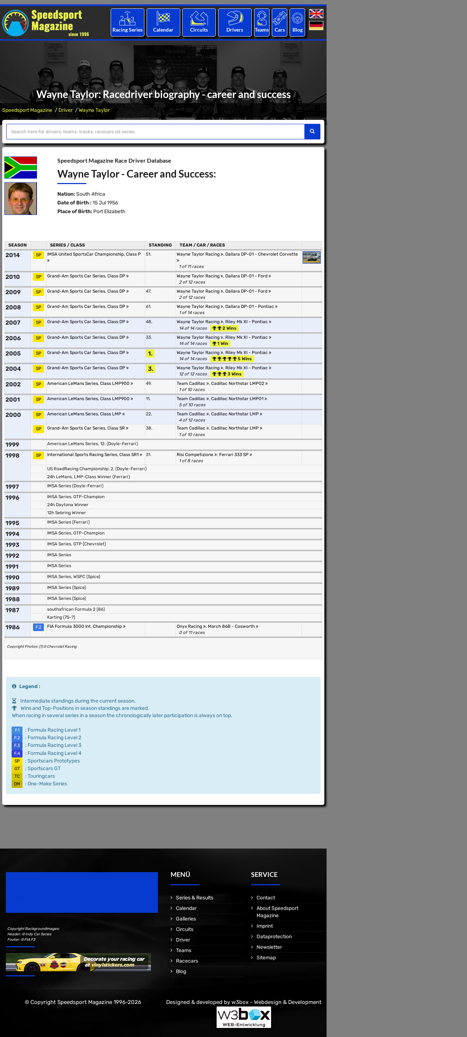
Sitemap (266, 958)
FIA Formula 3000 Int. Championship (86, 626)
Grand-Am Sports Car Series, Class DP (88, 275)
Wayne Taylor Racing (200, 254)
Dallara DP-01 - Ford (248, 275)
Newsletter (269, 947)
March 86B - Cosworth (233, 626)
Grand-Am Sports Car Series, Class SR (87, 428)
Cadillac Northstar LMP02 (239, 383)
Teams (262, 30)
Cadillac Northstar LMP (236, 413)
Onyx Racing (191, 626)
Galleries (186, 919)
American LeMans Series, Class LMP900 (90, 383)
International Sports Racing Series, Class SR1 (94, 454)
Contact (266, 898)
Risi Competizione (197, 454)
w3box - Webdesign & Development (276, 1002)
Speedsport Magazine (27, 110)
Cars (280, 30)
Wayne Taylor (94, 110)
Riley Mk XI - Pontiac (248, 321)
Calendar (163, 30)
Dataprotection (274, 937)
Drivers (234, 30)
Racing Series (127, 30)
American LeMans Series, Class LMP (86, 413)
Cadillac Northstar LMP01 (239, 398)
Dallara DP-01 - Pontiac (251, 306)
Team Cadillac (193, 383)
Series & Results (194, 898)
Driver (65, 110)
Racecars (187, 961)
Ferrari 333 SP (235, 454)
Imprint (265, 926)
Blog (297, 30)
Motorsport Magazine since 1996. (47, 897)
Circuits (199, 30)
